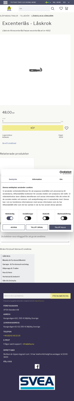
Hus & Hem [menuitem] (7, 272)
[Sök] (52, 8)
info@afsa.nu (28, 344)
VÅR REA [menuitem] (6, 256)
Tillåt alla (60, 227)
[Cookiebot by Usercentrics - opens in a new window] (61, 172)
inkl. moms (57, 2)
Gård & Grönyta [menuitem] (9, 281)
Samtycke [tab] (13, 179)
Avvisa (14, 227)
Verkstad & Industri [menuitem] (11, 276)
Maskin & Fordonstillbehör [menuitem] (14, 260)
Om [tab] (61, 179)
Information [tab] (37, 179)
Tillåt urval (37, 227)
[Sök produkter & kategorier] (34, 8)
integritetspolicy (39, 301)
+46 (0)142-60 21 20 (11, 336)
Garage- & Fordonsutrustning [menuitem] (16, 264)
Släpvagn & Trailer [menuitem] (11, 268)
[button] (5, 3)
